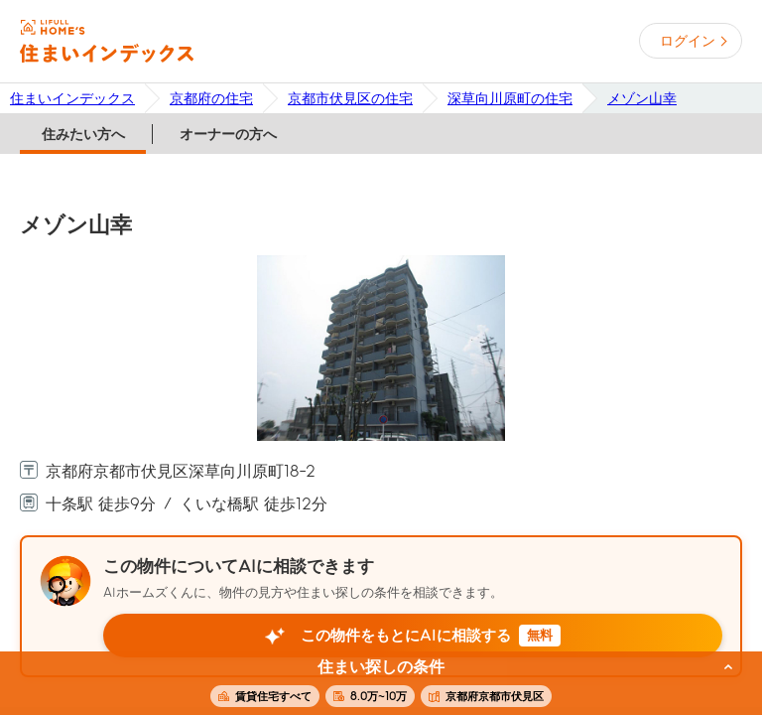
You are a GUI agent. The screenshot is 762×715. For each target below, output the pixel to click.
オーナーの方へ (228, 134)
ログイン (687, 41)
